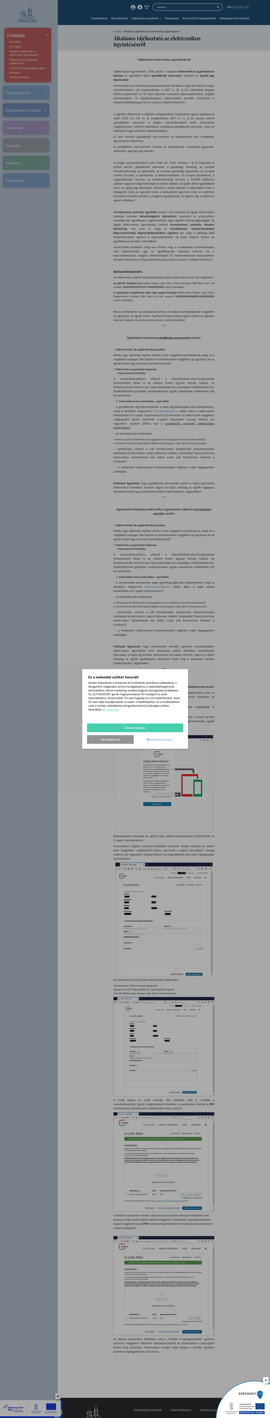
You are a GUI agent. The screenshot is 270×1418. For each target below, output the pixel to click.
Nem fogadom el (110, 739)
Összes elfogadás (135, 728)
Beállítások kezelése (160, 739)
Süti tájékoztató (110, 710)
